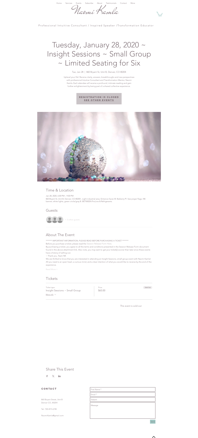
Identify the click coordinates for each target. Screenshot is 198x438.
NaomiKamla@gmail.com (52, 415)
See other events (99, 100)
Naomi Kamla (95, 11)
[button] (159, 13)
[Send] (152, 422)
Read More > (52, 269)
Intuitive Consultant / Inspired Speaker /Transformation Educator (105, 25)
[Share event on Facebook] (47, 376)
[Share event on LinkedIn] (59, 376)
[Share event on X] (53, 376)
